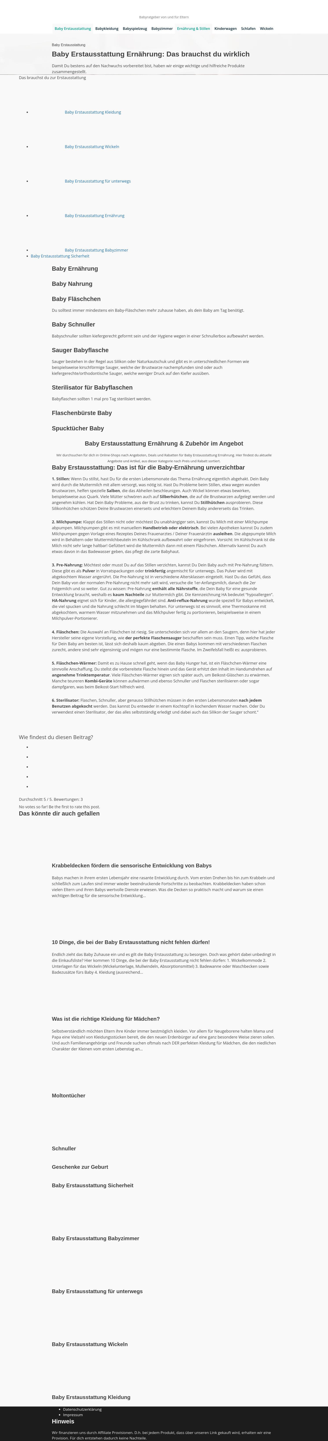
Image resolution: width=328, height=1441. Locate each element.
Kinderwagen (225, 28)
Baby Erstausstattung (73, 28)
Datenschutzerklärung (82, 1409)
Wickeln (266, 28)
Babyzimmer (162, 28)
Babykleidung (106, 28)
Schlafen (248, 28)
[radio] (170, 746)
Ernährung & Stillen (193, 28)
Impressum (73, 1414)
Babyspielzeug (135, 28)
